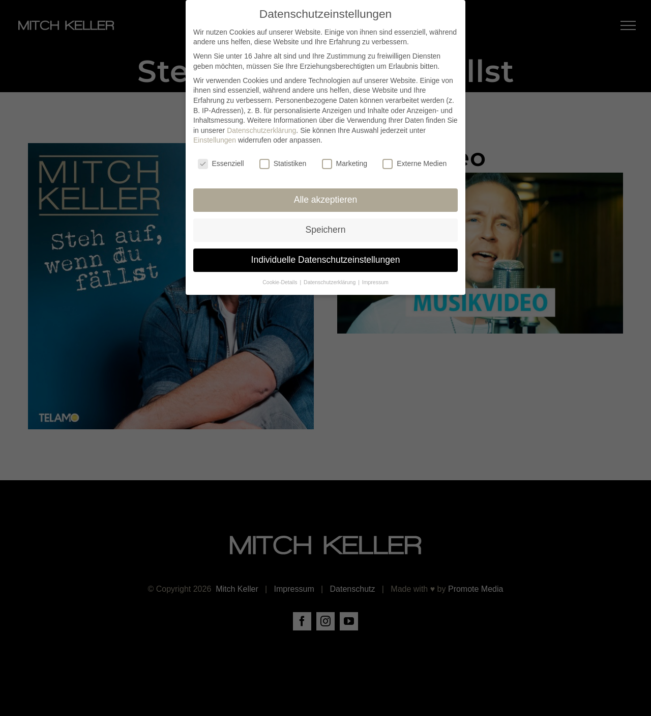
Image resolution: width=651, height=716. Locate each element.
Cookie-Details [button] (280, 281)
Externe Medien (414, 162)
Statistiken (283, 162)
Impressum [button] (375, 281)
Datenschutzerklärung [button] (330, 281)
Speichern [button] (326, 228)
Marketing (344, 162)
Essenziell (221, 162)
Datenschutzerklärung (261, 129)
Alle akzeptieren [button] (326, 198)
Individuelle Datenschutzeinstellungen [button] (325, 258)
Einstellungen (214, 138)
